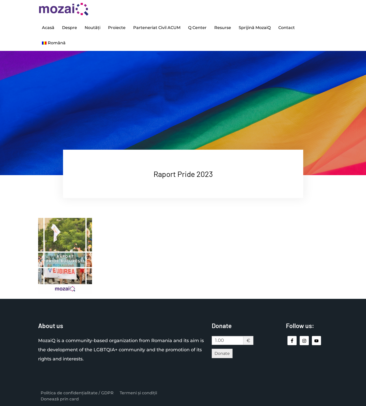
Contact (286, 27)
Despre (69, 27)
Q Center (197, 27)
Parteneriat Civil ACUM (156, 27)
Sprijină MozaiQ (255, 27)
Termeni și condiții (138, 392)
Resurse (222, 27)
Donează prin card (60, 399)
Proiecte (117, 27)
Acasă (48, 27)
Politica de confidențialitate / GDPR (77, 392)
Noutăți (92, 27)
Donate (222, 353)
